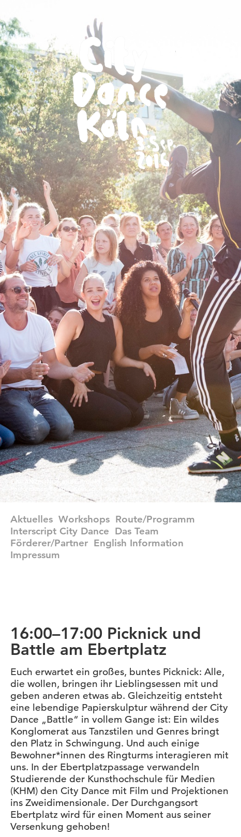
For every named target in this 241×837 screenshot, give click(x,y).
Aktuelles (31, 519)
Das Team (137, 531)
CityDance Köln (124, 102)
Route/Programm (155, 519)
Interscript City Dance (59, 531)
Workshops (84, 519)
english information (139, 543)
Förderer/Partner (49, 543)
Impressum (35, 555)
